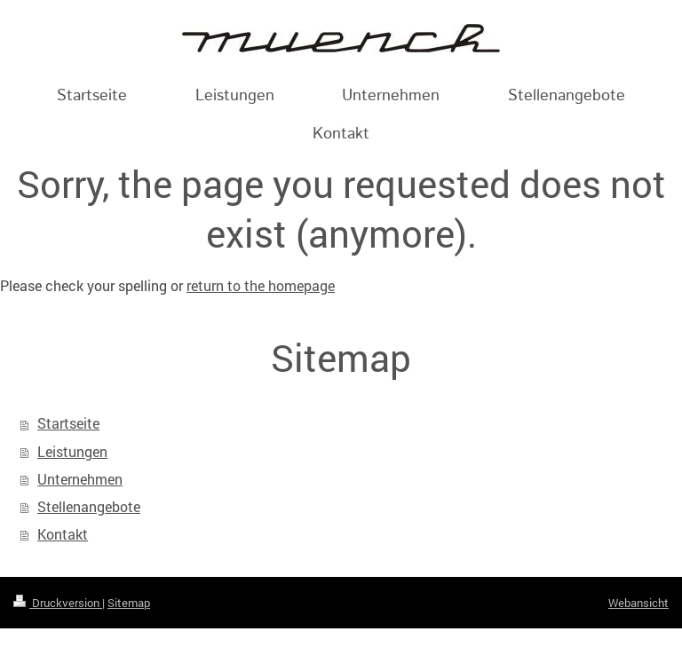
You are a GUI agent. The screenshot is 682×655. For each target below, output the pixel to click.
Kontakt (62, 534)
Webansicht (638, 603)
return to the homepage (260, 286)
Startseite (68, 423)
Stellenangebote (88, 507)
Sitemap (128, 603)
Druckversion (57, 603)
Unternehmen (80, 479)
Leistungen (72, 452)
